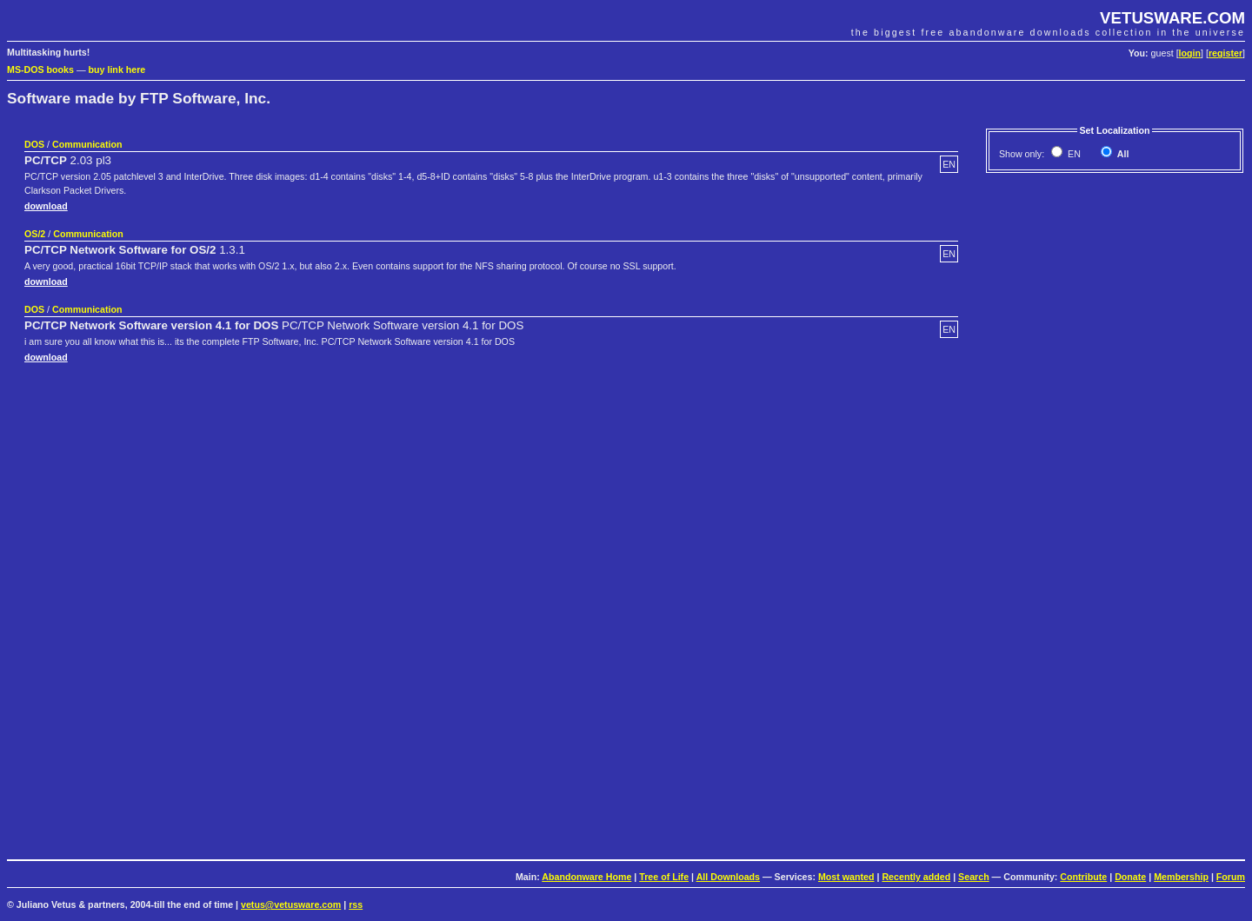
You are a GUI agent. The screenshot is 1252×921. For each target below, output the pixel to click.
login (1190, 53)
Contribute (1083, 876)
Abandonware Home (586, 876)
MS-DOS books (40, 69)
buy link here (117, 69)
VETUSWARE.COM (1172, 18)
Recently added (916, 876)
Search (973, 876)
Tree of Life (664, 876)
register (1225, 53)
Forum (1230, 876)
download (46, 206)
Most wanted (846, 876)
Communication (87, 144)
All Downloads (728, 876)
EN (1073, 154)
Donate (1130, 876)
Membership (1181, 876)
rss (356, 904)
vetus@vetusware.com (291, 904)
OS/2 (34, 234)
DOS (34, 144)
